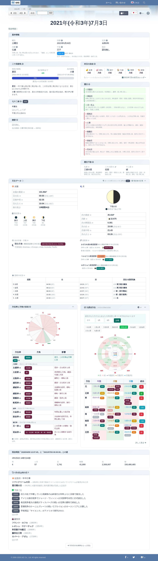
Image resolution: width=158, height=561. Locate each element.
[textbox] (134, 13)
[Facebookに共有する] (125, 557)
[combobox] (134, 13)
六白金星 (133, 327)
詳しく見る (140, 443)
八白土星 (88, 331)
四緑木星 (115, 327)
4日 (23, 13)
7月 (24, 9)
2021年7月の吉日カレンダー (134, 77)
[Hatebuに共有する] (142, 557)
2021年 (17, 9)
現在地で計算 (137, 181)
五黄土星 (124, 327)
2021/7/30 (104, 244)
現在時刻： (13, 29)
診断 (117, 320)
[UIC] (15, 2)
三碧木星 (106, 327)
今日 (32, 13)
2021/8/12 (112, 256)
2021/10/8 (104, 265)
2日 (13, 13)
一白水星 (88, 327)
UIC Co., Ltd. (26, 557)
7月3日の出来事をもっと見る (79, 545)
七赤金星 (142, 327)
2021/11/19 (28, 244)
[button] (144, 2)
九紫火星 (97, 331)
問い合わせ (121, 3)
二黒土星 (97, 327)
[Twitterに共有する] (134, 557)
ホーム (109, 3)
